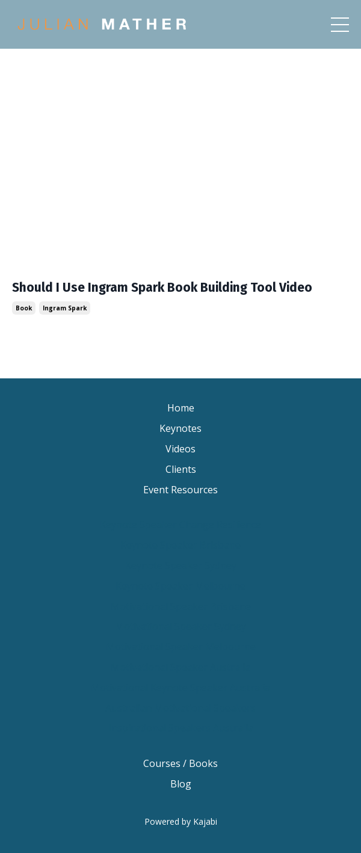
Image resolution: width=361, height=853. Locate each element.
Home (180, 407)
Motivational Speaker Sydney (180, 626)
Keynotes (180, 428)
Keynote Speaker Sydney (180, 565)
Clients (180, 469)
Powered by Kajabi (180, 821)
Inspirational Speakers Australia (180, 727)
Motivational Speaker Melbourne (181, 646)
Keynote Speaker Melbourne (180, 586)
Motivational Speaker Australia (180, 667)
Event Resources (180, 489)
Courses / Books (180, 763)
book (24, 308)
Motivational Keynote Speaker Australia (180, 687)
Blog (180, 783)
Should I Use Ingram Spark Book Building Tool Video (162, 287)
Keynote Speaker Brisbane (180, 545)
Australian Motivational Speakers (180, 708)
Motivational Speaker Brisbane (181, 606)
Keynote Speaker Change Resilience (180, 524)
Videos (180, 448)
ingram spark (65, 308)
